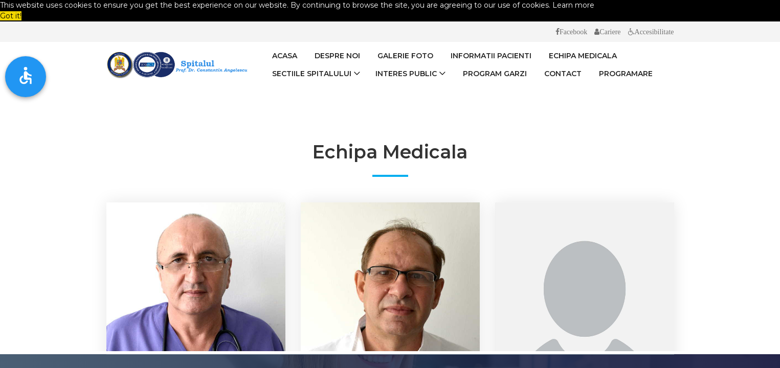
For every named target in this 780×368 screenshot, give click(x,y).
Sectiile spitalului (311, 73)
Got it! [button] (10, 15)
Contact (563, 73)
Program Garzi (495, 73)
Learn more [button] (573, 5)
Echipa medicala (583, 55)
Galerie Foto (405, 55)
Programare (626, 73)
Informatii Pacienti (491, 55)
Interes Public (406, 73)
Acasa (284, 55)
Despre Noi (337, 55)
